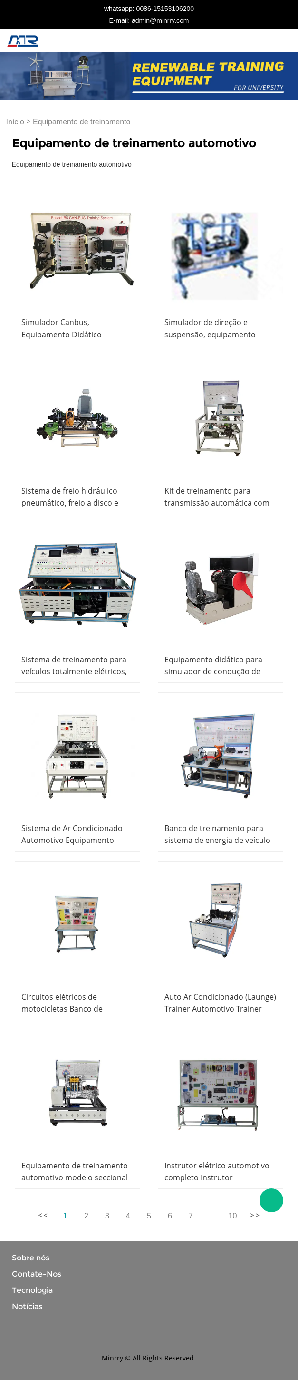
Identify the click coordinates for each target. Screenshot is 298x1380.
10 (233, 1216)
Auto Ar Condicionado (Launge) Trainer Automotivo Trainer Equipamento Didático (220, 1009)
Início (15, 122)
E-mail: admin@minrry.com (149, 20)
